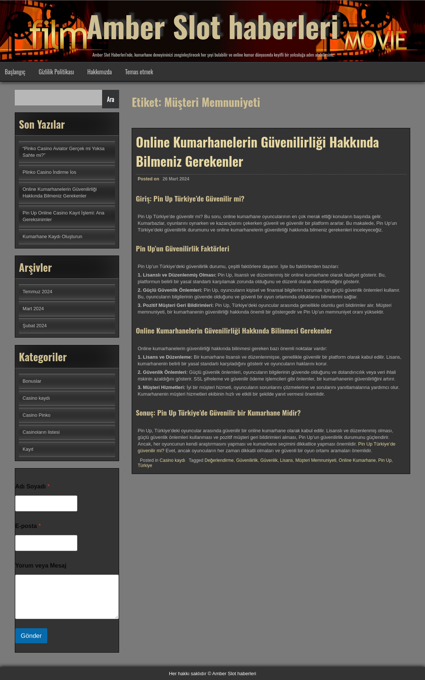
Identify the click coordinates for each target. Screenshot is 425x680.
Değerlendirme (219, 464)
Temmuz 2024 (37, 291)
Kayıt (28, 449)
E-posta (28, 526)
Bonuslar (32, 381)
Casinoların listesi (41, 432)
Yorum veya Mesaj (40, 565)
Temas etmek (139, 71)
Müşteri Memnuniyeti (315, 464)
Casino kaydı (172, 464)
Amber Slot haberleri (212, 26)
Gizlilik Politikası (56, 71)
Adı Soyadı (32, 486)
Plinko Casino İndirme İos (49, 172)
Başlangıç (15, 71)
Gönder (31, 635)
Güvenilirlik (247, 464)
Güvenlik (269, 464)
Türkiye (145, 470)
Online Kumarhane (357, 464)
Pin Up (385, 464)
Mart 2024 (33, 308)
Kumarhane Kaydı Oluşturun (52, 236)
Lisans (286, 464)
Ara (110, 99)
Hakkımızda (99, 71)
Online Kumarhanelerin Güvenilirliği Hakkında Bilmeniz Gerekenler (257, 155)
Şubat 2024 (35, 325)
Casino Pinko (36, 415)
